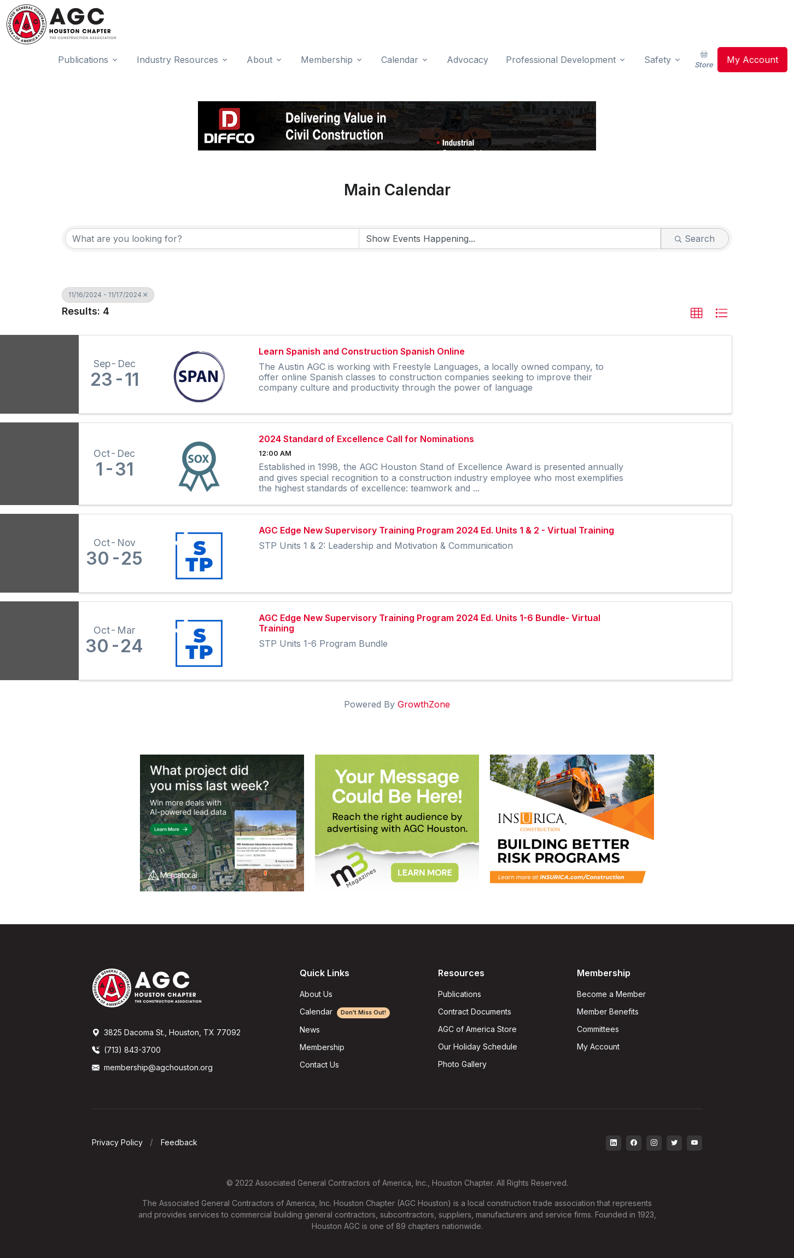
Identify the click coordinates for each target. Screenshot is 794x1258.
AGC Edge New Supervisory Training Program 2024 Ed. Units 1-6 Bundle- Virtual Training (429, 623)
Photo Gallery (462, 1064)
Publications (459, 994)
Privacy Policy (117, 1142)
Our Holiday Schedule (477, 1046)
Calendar (345, 1011)
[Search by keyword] (212, 238)
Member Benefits (608, 1011)
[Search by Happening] (510, 238)
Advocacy (467, 59)
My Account (752, 59)
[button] (697, 313)
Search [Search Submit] (695, 238)
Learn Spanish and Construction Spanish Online (362, 351)
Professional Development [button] (561, 59)
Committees (598, 1029)
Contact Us (319, 1064)
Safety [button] (657, 59)
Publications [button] (83, 59)
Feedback (179, 1142)
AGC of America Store (477, 1029)
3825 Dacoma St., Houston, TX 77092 (166, 1032)
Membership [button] (327, 59)
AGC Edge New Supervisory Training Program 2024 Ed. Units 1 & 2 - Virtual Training (436, 530)
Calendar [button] (399, 59)
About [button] (259, 59)
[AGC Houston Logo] (61, 24)
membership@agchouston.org (152, 1067)
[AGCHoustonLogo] (146, 987)
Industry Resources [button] (177, 59)
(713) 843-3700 (126, 1049)
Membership (322, 1047)
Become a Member (611, 994)
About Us (316, 994)
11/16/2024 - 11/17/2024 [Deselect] (108, 295)
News (310, 1029)
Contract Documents (474, 1011)
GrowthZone (424, 704)
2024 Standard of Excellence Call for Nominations (366, 439)
